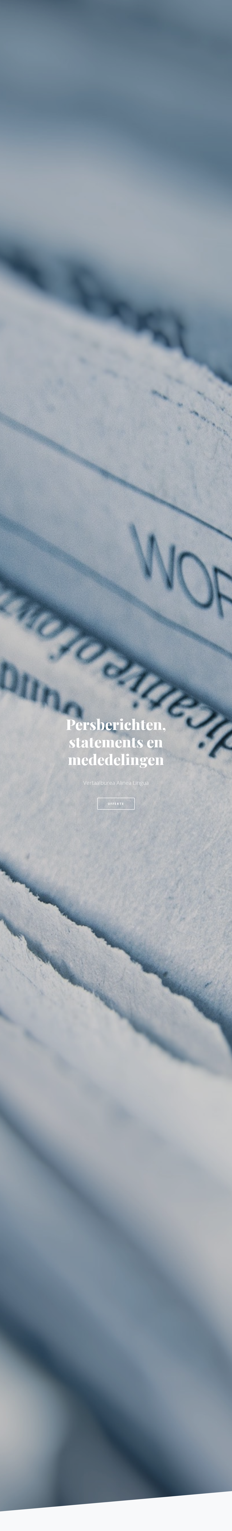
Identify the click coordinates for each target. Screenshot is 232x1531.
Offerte (116, 804)
